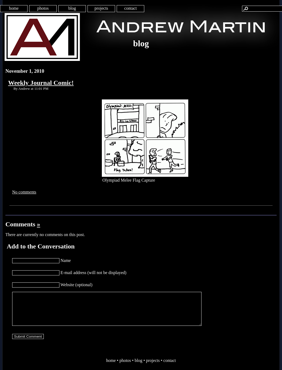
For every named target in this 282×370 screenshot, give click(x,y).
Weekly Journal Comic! (41, 82)
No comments (24, 192)
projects (101, 8)
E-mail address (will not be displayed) (93, 272)
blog (72, 8)
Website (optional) (76, 284)
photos (43, 8)
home (14, 8)
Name (66, 260)
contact (130, 8)
